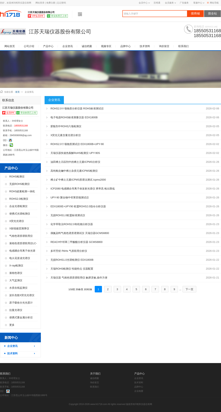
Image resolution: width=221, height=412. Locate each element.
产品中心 (48, 46)
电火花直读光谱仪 (17, 258)
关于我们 (95, 373)
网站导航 (213, 2)
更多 (9, 324)
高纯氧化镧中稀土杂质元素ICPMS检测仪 (74, 170)
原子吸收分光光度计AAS (18, 303)
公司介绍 (29, 46)
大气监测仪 (13, 280)
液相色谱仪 (13, 272)
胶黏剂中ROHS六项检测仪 (66, 126)
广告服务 (184, 2)
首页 (17, 92)
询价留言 (164, 46)
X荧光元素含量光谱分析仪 (66, 135)
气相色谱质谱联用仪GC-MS (18, 237)
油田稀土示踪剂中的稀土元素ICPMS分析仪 (75, 161)
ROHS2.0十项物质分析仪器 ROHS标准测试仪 (77, 108)
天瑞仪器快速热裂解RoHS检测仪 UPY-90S (75, 152)
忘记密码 (61, 2)
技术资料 (145, 46)
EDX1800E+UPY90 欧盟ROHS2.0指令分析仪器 (78, 206)
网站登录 (39, 2)
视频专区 (106, 46)
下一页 (189, 289)
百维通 (157, 2)
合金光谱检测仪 (16, 206)
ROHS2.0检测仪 (16, 198)
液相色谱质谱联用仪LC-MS (20, 244)
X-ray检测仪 (14, 265)
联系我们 (183, 46)
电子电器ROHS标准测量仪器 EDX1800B (74, 117)
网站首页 (9, 46)
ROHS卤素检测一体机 (20, 191)
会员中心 (144, 2)
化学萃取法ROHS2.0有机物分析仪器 (72, 224)
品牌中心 (125, 46)
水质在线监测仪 (16, 287)
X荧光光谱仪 (14, 221)
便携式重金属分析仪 (19, 317)
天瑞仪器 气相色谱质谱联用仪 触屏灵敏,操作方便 (79, 277)
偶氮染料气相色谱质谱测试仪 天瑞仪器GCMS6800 (80, 233)
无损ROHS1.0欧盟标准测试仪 (68, 215)
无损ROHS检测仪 (17, 183)
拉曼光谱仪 (13, 310)
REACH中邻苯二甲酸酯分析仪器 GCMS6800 (77, 241)
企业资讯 (67, 46)
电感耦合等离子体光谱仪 (19, 251)
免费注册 (50, 2)
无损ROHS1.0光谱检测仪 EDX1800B (72, 259)
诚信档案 (87, 46)
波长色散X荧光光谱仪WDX (19, 296)
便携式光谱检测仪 (17, 213)
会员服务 (169, 2)
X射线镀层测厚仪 (17, 228)
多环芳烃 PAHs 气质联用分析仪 (69, 250)
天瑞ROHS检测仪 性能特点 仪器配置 (72, 268)
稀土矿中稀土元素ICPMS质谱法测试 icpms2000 (78, 179)
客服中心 (197, 2)
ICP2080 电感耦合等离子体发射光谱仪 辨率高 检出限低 (83, 188)
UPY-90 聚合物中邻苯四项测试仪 (70, 197)
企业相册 (138, 391)
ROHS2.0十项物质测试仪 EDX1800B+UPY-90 (77, 144)
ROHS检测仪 (15, 176)
